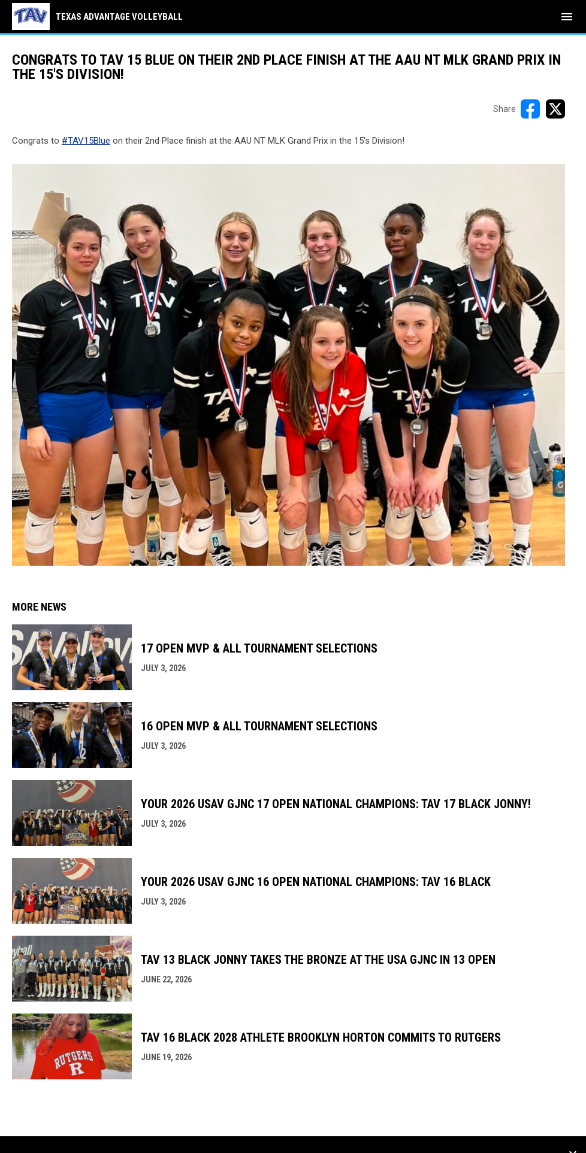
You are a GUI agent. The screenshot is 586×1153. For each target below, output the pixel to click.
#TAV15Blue (86, 140)
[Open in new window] (288, 365)
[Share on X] (555, 109)
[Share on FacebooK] (530, 109)
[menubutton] (567, 17)
